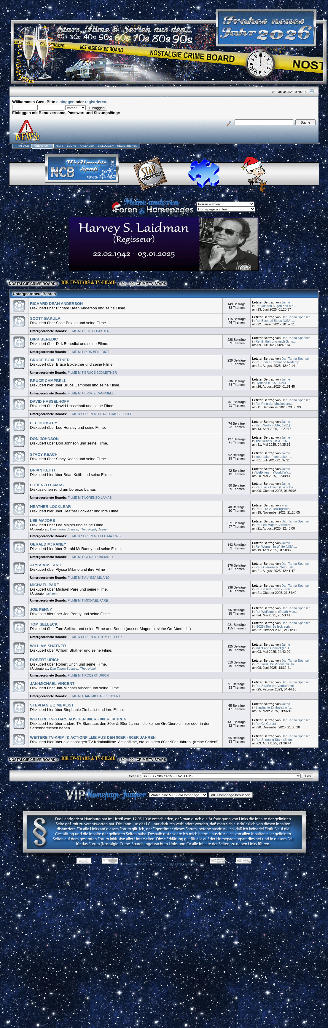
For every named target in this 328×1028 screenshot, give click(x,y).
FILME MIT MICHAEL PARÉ (88, 600)
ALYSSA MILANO (45, 565)
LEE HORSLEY (43, 423)
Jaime (285, 302)
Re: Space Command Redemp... (278, 362)
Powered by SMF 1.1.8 (139, 864)
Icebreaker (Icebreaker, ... (273, 456)
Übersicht (42, 145)
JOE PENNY (41, 609)
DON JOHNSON (44, 439)
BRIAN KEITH (42, 470)
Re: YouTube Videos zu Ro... (275, 664)
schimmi (52, 593)
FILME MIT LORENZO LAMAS (90, 497)
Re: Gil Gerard (265, 723)
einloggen (65, 102)
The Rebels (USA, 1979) (272, 441)
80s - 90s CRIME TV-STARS (143, 284)
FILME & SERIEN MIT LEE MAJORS (94, 536)
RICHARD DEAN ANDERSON (56, 303)
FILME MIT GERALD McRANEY (91, 557)
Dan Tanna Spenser (295, 317)
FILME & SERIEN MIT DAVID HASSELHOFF (100, 414)
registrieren (95, 102)
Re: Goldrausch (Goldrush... (275, 567)
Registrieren (127, 145)
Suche (71, 145)
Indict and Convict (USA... (273, 648)
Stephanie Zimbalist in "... (273, 707)
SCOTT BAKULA (45, 318)
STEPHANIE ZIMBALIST (52, 705)
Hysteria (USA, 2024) (270, 383)
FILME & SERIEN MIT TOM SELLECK (95, 637)
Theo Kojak (88, 529)
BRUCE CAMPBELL (48, 380)
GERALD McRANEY (48, 544)
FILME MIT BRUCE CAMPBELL (91, 393)
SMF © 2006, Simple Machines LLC (180, 864)
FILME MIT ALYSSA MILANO (88, 577)
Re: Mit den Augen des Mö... (275, 306)
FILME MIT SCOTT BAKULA (88, 331)
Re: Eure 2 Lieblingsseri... (273, 509)
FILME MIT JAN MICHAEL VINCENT (94, 696)
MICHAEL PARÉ (44, 585)
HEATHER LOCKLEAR (50, 506)
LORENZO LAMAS (46, 485)
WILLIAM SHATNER (48, 646)
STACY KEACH (44, 454)
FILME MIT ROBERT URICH (88, 675)
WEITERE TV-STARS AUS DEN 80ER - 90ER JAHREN (78, 719)
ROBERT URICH (45, 660)
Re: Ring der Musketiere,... (274, 403)
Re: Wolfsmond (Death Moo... (276, 611)
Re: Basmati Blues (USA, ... (275, 320)
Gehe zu (134, 776)
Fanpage (23, 145)
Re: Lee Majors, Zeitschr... (274, 525)
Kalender (87, 145)
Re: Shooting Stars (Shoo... (274, 739)
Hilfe (59, 145)
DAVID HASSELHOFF (49, 401)
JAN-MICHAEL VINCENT (52, 683)
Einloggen (106, 145)
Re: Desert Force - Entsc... (274, 589)
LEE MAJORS (42, 520)
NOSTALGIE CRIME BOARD (32, 284)
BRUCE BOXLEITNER (50, 360)
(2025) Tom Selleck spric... (274, 626)
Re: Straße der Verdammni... (275, 686)
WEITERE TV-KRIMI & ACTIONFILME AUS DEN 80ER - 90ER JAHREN (93, 737)
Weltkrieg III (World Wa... (273, 472)
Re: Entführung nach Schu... (275, 341)
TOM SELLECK (44, 624)
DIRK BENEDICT (45, 339)
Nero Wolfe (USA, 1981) (272, 425)
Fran (284, 505)
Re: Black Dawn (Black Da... (275, 487)
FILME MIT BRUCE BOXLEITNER (92, 372)
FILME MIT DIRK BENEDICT (88, 352)
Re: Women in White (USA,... (276, 546)
